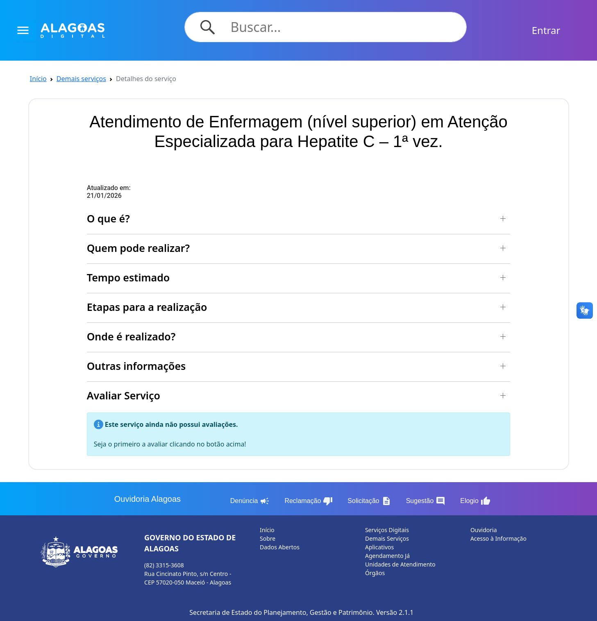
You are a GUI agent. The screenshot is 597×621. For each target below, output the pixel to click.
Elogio (475, 501)
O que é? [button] (108, 218)
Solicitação (369, 501)
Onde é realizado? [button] (131, 336)
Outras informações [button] (136, 366)
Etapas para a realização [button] (147, 307)
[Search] (343, 27)
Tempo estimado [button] (128, 277)
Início (38, 78)
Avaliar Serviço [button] (123, 395)
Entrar (546, 30)
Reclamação (308, 501)
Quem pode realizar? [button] (138, 248)
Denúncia (250, 501)
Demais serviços (81, 78)
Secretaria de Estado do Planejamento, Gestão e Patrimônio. (282, 612)
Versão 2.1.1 (394, 612)
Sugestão (426, 501)
